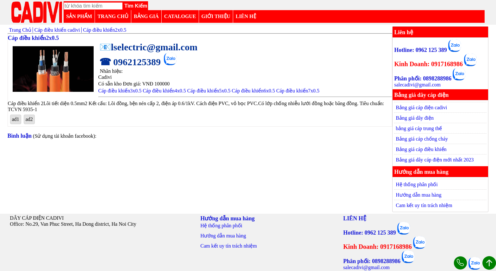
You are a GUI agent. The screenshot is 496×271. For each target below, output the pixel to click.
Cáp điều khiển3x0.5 (120, 90)
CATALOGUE (180, 16)
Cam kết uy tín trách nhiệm (424, 205)
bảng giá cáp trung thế (419, 128)
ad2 (29, 119)
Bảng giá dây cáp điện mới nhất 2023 (435, 159)
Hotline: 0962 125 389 (420, 50)
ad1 (15, 119)
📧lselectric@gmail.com (148, 47)
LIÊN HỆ (246, 16)
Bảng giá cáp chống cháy (422, 139)
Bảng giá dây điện (415, 118)
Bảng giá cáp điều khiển (421, 149)
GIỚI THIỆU (216, 16)
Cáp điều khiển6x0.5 (253, 90)
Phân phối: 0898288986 (422, 78)
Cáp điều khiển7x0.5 (297, 90)
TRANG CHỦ (112, 16)
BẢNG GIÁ (146, 16)
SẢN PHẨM (79, 16)
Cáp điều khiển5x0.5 (209, 90)
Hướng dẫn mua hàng (418, 195)
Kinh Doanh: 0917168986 (428, 63)
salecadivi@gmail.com (417, 84)
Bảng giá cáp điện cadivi (421, 107)
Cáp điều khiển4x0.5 (164, 90)
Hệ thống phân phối (417, 184)
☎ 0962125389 (130, 62)
